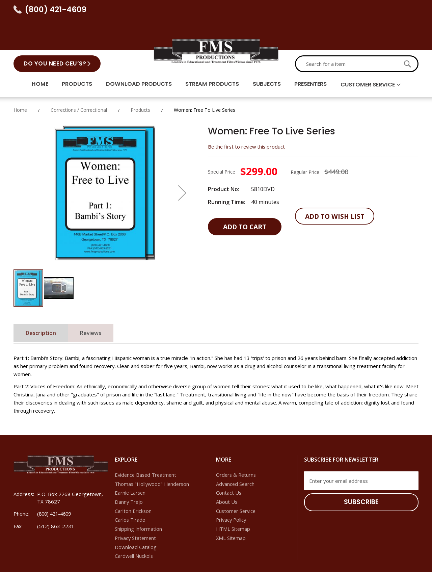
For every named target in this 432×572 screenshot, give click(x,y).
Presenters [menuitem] (314, 54)
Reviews (96, 304)
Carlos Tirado (130, 491)
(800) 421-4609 (55, 9)
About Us (227, 473)
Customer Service (236, 482)
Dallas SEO (344, 560)
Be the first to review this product (248, 117)
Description (42, 304)
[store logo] (216, 18)
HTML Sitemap (233, 500)
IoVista (411, 560)
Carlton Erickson (133, 482)
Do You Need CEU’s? (55, 32)
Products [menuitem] (71, 54)
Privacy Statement (136, 509)
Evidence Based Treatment (147, 445)
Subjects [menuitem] (267, 54)
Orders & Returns (237, 445)
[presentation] (355, 502)
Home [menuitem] (32, 54)
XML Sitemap (231, 509)
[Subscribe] (361, 473)
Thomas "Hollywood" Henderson (153, 454)
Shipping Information (138, 500)
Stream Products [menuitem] (211, 54)
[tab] (43, 304)
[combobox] (346, 32)
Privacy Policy (232, 491)
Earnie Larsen (130, 464)
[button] (182, 163)
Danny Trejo (129, 473)
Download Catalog (136, 518)
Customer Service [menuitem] (374, 54)
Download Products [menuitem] (135, 54)
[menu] (216, 54)
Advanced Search (235, 454)
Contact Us (229, 464)
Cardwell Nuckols (134, 527)
